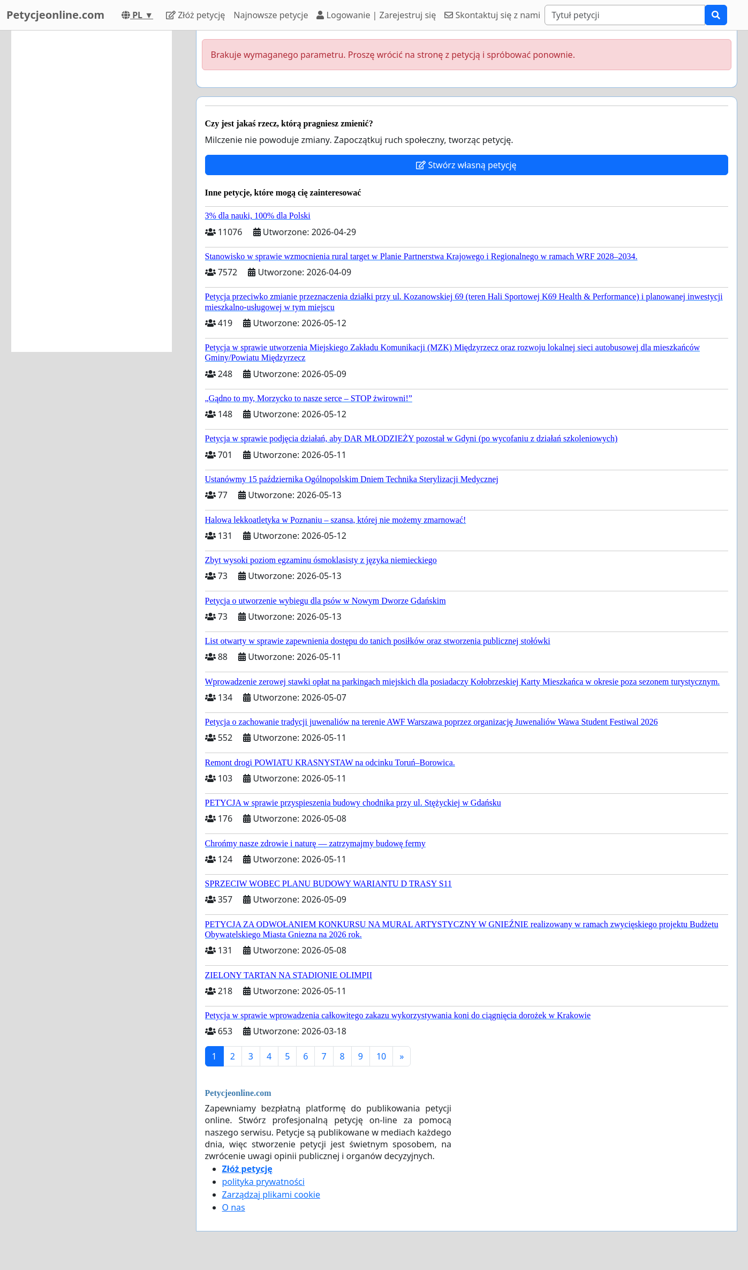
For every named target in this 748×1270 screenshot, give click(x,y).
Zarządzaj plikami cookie (271, 1194)
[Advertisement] (91, 191)
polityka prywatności (263, 1182)
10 (381, 1056)
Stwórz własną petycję (466, 165)
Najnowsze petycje (270, 15)
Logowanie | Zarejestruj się (376, 15)
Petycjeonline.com (55, 14)
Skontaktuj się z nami (492, 15)
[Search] (625, 15)
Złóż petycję (195, 15)
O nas (233, 1207)
